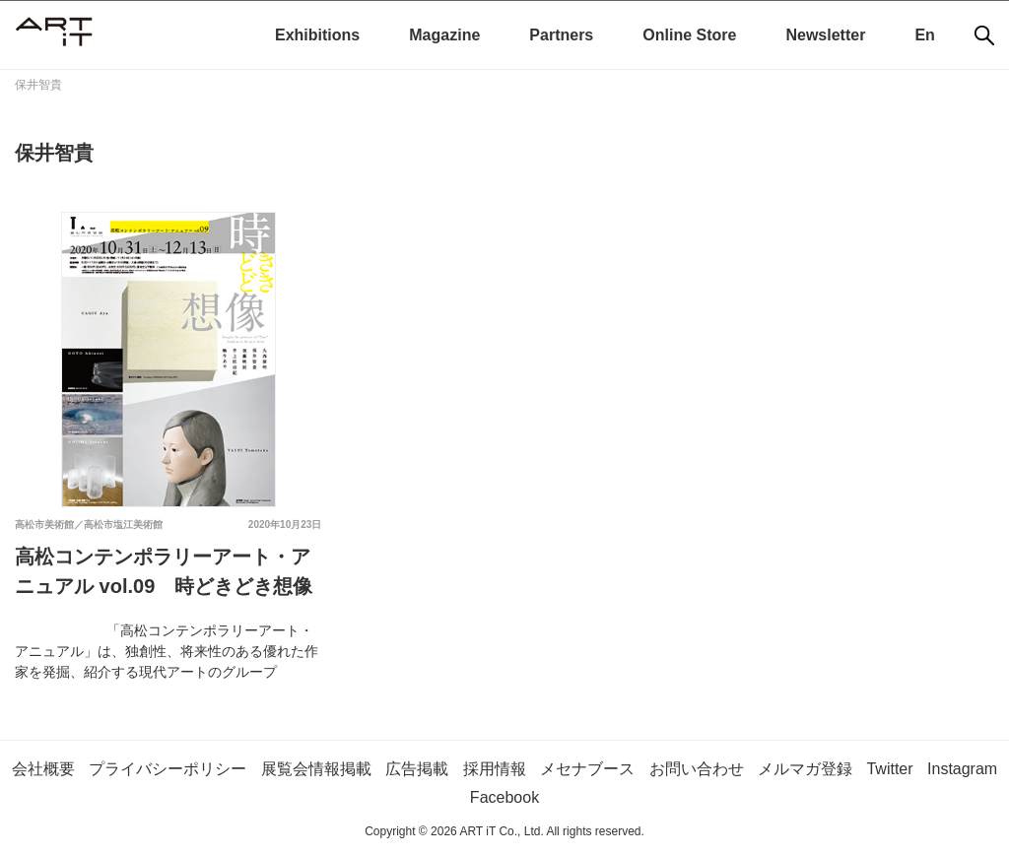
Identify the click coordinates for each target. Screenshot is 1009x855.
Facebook (504, 797)
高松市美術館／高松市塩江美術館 (89, 524)
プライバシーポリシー (167, 768)
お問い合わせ (696, 768)
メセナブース (587, 768)
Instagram (962, 768)
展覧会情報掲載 (316, 768)
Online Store (689, 35)
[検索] (984, 35)
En (924, 35)
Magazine (444, 35)
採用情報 (494, 768)
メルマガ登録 (805, 768)
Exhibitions (317, 35)
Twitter (889, 768)
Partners (561, 35)
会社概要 (43, 768)
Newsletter (825, 35)
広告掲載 (416, 768)
